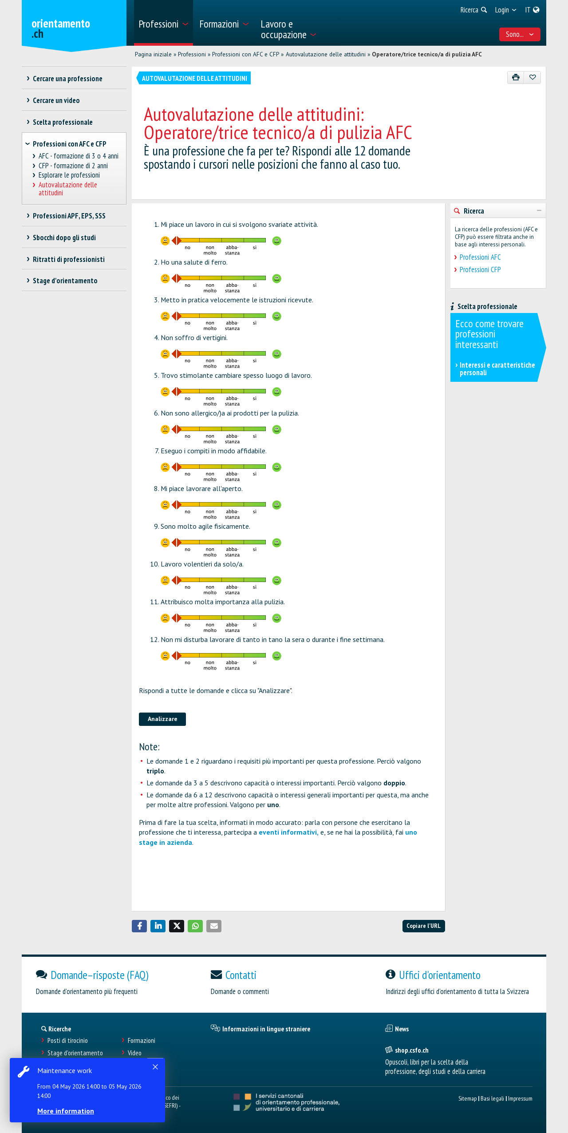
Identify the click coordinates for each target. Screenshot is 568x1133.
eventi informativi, (289, 832)
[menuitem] (163, 23)
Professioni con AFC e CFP (245, 54)
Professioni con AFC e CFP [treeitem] (69, 144)
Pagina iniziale (153, 54)
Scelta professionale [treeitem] (62, 122)
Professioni (192, 54)
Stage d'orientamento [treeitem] (65, 280)
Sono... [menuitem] (520, 34)
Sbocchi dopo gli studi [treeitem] (64, 237)
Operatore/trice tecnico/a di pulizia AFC (427, 54)
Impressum (520, 1098)
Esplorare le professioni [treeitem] (69, 175)
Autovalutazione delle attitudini (326, 54)
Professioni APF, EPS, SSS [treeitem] (69, 216)
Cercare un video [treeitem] (56, 100)
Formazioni (141, 1040)
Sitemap (467, 1098)
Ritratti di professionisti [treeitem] (68, 259)
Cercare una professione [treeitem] (67, 78)
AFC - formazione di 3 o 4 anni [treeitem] (79, 156)
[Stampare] (516, 77)
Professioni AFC (480, 257)
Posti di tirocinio (67, 1040)
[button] (139, 926)
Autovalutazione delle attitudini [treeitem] (68, 189)
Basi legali (492, 1098)
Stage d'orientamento (75, 1053)
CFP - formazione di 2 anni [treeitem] (73, 165)
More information (66, 1110)
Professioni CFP (480, 269)
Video (135, 1053)
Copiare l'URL (423, 925)
